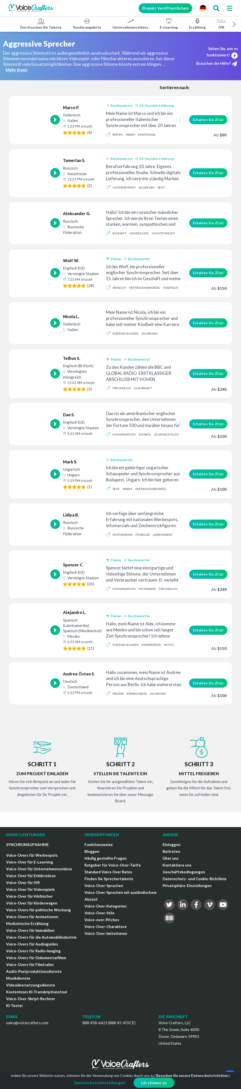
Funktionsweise (98, 844)
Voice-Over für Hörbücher (29, 896)
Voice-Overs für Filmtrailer (30, 964)
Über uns (171, 858)
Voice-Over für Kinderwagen (31, 903)
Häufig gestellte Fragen (105, 858)
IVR (221, 23)
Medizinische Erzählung (27, 923)
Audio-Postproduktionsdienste (34, 971)
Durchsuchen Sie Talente (40, 23)
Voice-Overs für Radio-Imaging (33, 951)
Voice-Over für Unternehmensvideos (39, 869)
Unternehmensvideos (130, 23)
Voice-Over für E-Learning (29, 862)
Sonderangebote (87, 23)
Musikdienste (18, 978)
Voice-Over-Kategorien (105, 906)
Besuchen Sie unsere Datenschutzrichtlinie (192, 1075)
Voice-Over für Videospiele (30, 889)
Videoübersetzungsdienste (30, 985)
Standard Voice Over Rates (108, 872)
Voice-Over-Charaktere (105, 926)
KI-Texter (14, 1005)
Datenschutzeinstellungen (99, 1082)
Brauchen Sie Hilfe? (216, 63)
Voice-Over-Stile (99, 913)
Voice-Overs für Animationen (32, 916)
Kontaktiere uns (177, 865)
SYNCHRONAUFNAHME (27, 844)
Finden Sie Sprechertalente (108, 878)
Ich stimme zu (154, 1082)
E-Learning (169, 23)
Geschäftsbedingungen (184, 872)
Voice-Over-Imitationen (105, 933)
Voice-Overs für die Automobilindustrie (41, 937)
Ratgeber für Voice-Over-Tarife (112, 865)
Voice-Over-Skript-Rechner (30, 998)
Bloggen (91, 851)
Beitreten (171, 851)
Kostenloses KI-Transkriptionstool (36, 992)
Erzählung (197, 23)
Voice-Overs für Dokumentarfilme (36, 957)
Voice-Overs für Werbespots (32, 855)
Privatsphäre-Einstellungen (187, 885)
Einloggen (172, 844)
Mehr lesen (17, 69)
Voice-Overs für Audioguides (32, 944)
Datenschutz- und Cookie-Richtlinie (195, 878)
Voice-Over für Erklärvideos (31, 875)
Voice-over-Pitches (101, 919)
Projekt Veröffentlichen (165, 8)
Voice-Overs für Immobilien (30, 930)
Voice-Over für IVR (23, 882)
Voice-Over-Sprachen (103, 885)
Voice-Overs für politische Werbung (38, 910)
